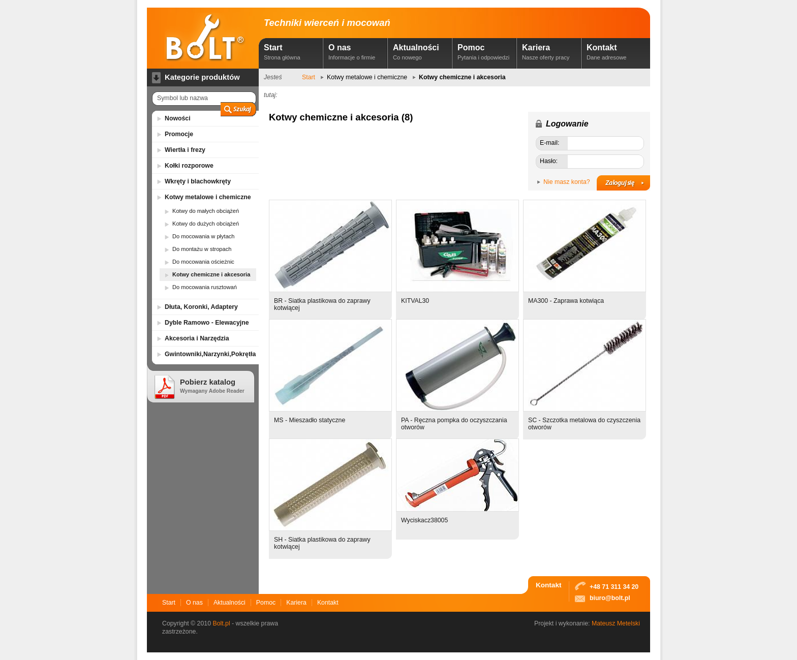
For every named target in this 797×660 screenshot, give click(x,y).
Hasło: (549, 161)
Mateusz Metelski (616, 623)
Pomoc (485, 51)
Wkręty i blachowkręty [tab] (198, 181)
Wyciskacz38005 (424, 520)
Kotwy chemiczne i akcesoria (211, 274)
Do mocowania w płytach (203, 236)
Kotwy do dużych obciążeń (205, 224)
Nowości (178, 118)
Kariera (550, 51)
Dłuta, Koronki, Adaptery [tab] (201, 306)
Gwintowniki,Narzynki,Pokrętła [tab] (210, 354)
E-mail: (549, 142)
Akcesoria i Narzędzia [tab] (197, 338)
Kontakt (614, 51)
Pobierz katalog (212, 386)
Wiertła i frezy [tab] (185, 149)
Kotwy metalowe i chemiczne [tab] (208, 197)
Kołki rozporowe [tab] (189, 165)
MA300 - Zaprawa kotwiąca (566, 300)
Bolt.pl (221, 623)
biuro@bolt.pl (610, 598)
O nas (356, 51)
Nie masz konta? (566, 181)
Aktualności (421, 51)
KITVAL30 (415, 300)
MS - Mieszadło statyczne (309, 420)
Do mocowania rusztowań (204, 287)
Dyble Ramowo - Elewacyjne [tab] (207, 322)
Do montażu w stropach (201, 249)
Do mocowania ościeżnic (203, 262)
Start (292, 51)
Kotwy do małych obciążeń (205, 211)
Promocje (179, 134)
